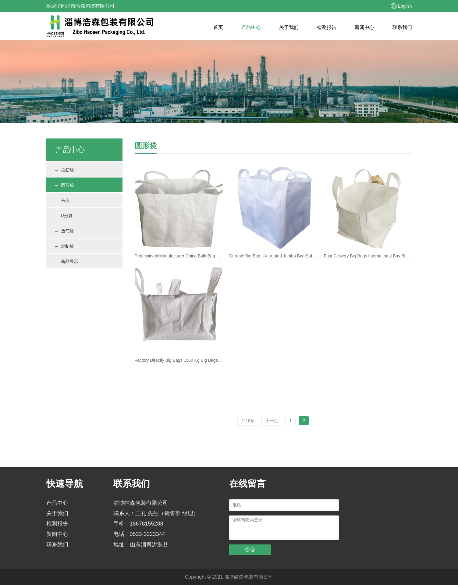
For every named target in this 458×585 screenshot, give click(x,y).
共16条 (248, 420)
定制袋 (64, 246)
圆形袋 (64, 185)
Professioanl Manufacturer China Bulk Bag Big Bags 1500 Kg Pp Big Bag (179, 255)
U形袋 (64, 215)
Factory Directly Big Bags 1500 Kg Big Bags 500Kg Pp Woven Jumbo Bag (179, 360)
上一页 (271, 420)
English (405, 6)
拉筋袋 (64, 169)
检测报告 (326, 27)
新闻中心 (364, 27)
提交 (250, 550)
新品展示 (66, 261)
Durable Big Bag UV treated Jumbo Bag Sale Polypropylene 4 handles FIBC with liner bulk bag (273, 255)
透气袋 (64, 230)
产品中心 (251, 27)
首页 (218, 27)
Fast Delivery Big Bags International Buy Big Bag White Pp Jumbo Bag (368, 255)
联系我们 (402, 27)
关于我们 (289, 27)
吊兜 (62, 200)
